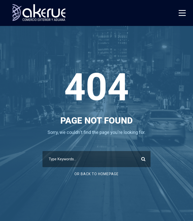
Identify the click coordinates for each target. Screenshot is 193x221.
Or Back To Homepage (96, 174)
